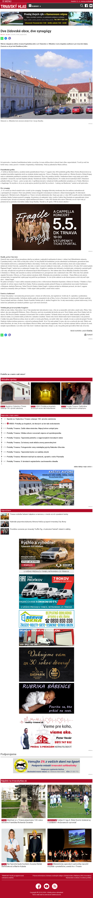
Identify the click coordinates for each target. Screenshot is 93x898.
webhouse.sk (56, 894)
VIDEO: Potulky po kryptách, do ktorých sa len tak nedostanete (43, 407)
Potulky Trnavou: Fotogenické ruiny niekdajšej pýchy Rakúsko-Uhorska (36, 447)
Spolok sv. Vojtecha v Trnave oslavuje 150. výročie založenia (13, 407)
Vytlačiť (88, 335)
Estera (90, 1)
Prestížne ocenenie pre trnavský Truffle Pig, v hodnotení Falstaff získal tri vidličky (40, 529)
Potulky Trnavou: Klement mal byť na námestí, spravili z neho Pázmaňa (35, 457)
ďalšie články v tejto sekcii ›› (83, 467)
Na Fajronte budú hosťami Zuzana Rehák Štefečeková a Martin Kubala (21, 865)
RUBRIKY (35, 5)
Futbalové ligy (52, 820)
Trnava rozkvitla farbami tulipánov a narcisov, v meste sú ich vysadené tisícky (39, 514)
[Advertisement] (46, 141)
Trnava (4, 820)
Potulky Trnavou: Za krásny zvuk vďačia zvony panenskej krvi (31, 443)
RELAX (3, 34)
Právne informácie (39, 875)
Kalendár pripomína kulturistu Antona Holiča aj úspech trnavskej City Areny (38, 522)
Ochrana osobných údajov (54, 875)
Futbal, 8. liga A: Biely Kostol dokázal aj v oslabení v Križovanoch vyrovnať (69, 821)
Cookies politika (85, 878)
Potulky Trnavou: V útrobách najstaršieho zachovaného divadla (32, 461)
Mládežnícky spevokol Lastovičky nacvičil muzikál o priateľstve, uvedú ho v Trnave (67, 865)
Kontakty (88, 875)
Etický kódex (68, 875)
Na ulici (8, 34)
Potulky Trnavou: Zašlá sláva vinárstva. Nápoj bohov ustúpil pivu (74, 407)
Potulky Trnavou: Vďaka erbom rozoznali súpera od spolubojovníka (34, 433)
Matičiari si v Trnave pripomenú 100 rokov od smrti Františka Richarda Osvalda (22, 821)
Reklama (77, 875)
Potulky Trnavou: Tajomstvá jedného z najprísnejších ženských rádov (35, 438)
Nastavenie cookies (72, 878)
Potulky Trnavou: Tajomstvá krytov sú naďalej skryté (28, 452)
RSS (82, 875)
